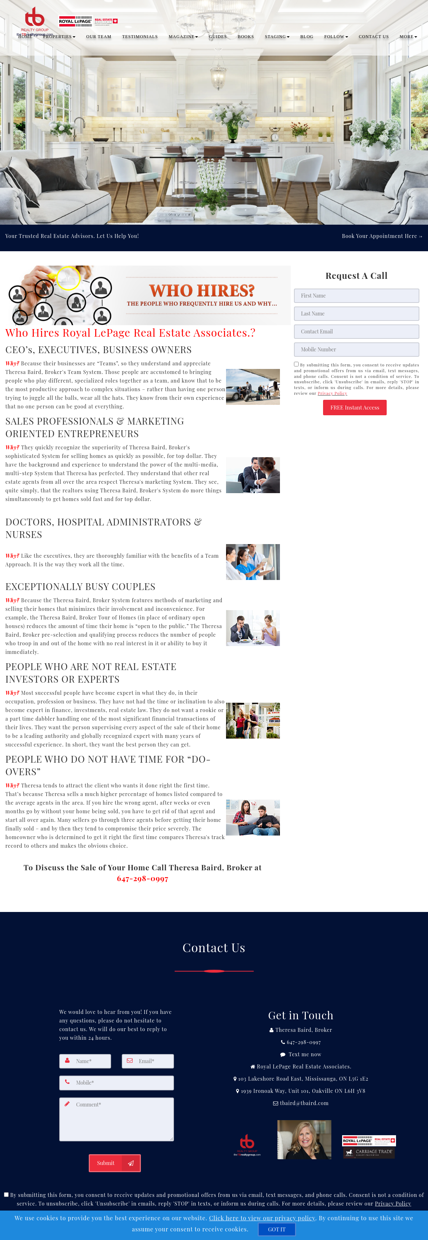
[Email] (356, 331)
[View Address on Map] (301, 1079)
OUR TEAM (98, 37)
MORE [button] (408, 37)
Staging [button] (277, 37)
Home (25, 37)
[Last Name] (356, 314)
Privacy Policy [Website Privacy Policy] (332, 393)
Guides (218, 37)
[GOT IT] (277, 1229)
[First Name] (356, 296)
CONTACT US (374, 37)
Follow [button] (336, 37)
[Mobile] (356, 349)
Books (246, 37)
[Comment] (116, 1118)
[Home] (67, 14)
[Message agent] (301, 1054)
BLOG (307, 37)
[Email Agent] (301, 1103)
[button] (354, 407)
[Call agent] (301, 1030)
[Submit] (115, 1162)
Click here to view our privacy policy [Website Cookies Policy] (262, 1218)
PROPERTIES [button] (59, 37)
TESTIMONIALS (140, 37)
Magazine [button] (183, 37)
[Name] (85, 1061)
